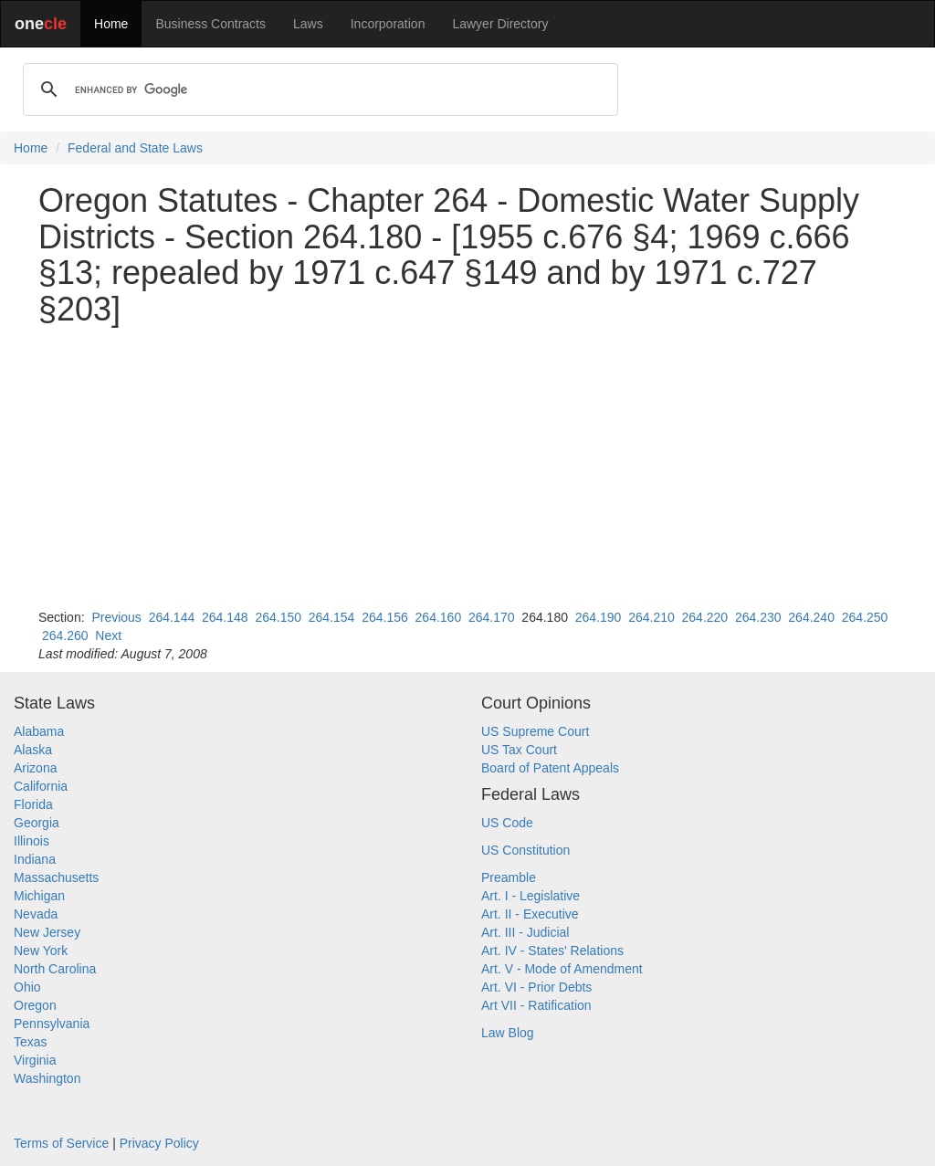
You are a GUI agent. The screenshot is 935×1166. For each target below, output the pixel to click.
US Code (507, 822)
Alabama (39, 731)
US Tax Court (519, 749)
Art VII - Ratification (536, 1005)
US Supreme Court (535, 731)
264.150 (278, 617)
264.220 (705, 617)
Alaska (33, 749)
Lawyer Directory (500, 23)
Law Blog (507, 1032)
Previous (116, 617)
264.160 (438, 617)
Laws (308, 23)
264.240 (811, 617)
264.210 (651, 617)
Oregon (35, 1005)
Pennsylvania (51, 1023)
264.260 (65, 635)
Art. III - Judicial (525, 932)
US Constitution (525, 850)
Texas (30, 1042)
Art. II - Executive (530, 914)
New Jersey (47, 932)
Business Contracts (210, 23)
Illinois (31, 841)
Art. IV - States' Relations (552, 950)
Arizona (35, 768)
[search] (318, 89)
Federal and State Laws (135, 148)
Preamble (508, 877)
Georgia (36, 822)
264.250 (865, 617)
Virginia (35, 1060)
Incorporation (388, 23)
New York (41, 950)
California (41, 786)
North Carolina (55, 968)
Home (111, 23)
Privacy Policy (159, 1143)
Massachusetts (56, 877)
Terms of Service (61, 1143)
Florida (33, 804)
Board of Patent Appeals (550, 768)
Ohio (27, 987)
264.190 (598, 617)
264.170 (491, 617)
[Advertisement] (467, 467)
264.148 (225, 617)
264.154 (332, 617)
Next (108, 635)
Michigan (39, 895)
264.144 (172, 617)
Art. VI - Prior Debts (536, 987)
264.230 (758, 617)
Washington (47, 1078)
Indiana (35, 859)
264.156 (385, 617)
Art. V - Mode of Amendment (562, 968)
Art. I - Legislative (530, 895)
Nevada (36, 914)
